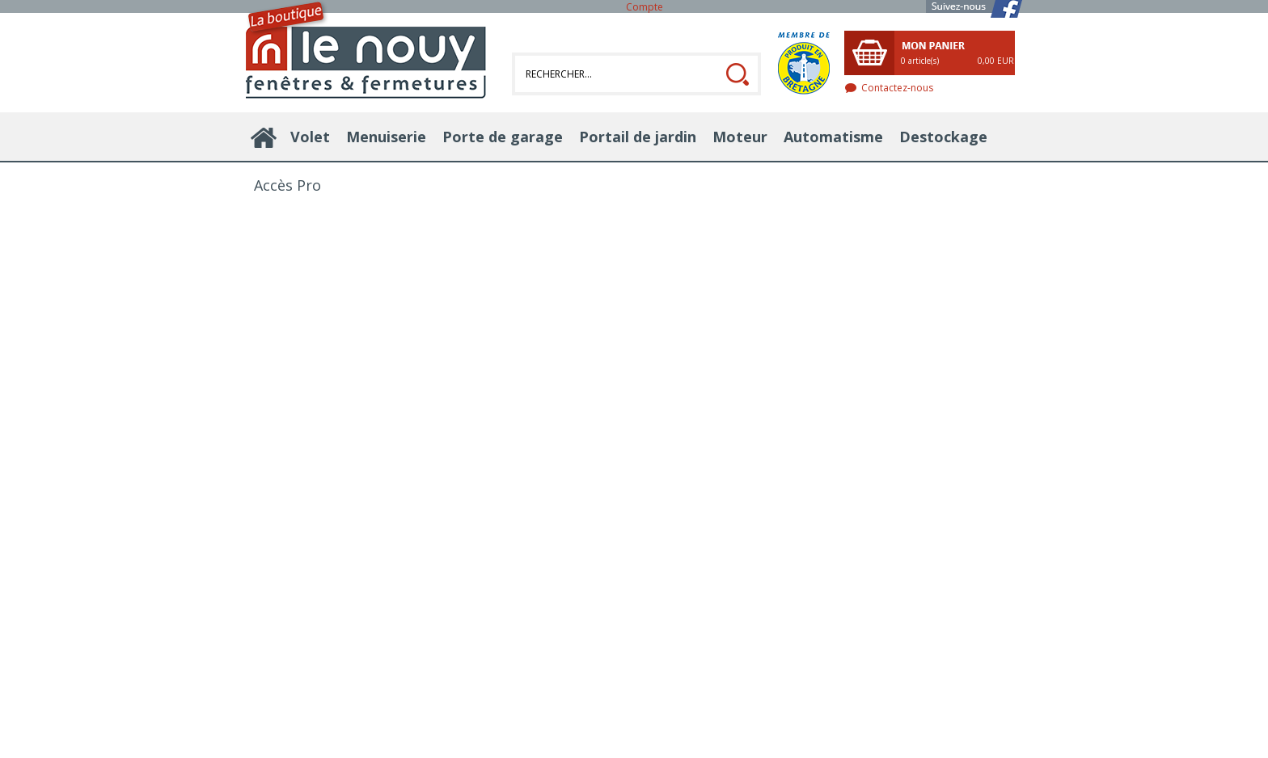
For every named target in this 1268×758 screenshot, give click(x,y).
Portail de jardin (637, 136)
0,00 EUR (996, 60)
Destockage (943, 136)
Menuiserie (386, 136)
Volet (310, 136)
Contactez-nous (897, 88)
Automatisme (833, 136)
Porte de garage (502, 136)
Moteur (739, 136)
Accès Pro (287, 185)
